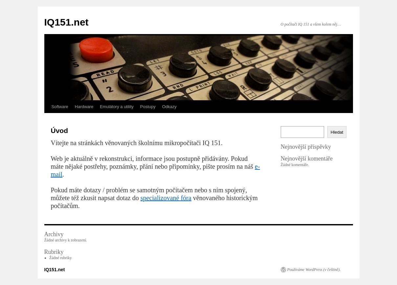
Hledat (337, 132)
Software (60, 106)
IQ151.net (66, 22)
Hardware (84, 106)
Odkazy (169, 106)
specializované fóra (166, 197)
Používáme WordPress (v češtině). (314, 269)
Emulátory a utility (117, 106)
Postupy (148, 106)
